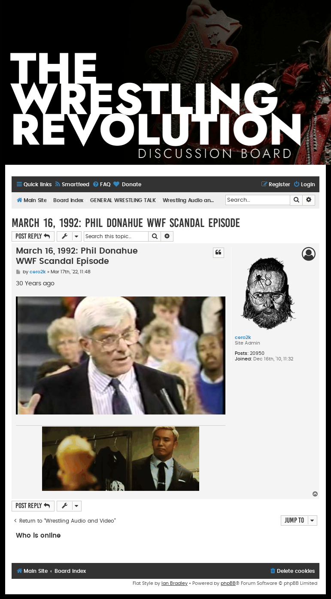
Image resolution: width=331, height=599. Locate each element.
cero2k (243, 337)
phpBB (228, 583)
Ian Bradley (174, 583)
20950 (257, 353)
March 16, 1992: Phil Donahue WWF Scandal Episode (126, 223)
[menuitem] (71, 185)
